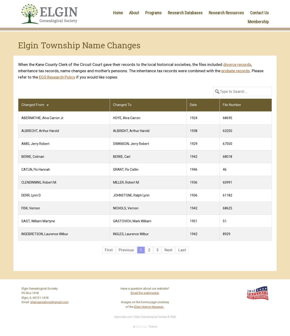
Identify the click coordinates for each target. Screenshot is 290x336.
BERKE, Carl (121, 157)
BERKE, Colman (32, 157)
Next (168, 250)
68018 (227, 157)
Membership (258, 21)
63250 (227, 131)
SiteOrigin (142, 326)
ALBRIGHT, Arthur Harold (131, 131)
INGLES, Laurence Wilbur (131, 234)
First (109, 250)
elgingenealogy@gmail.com (49, 302)
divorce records (237, 64)
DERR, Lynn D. (31, 195)
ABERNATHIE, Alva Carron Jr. (42, 118)
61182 (227, 195)
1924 (193, 118)
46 (225, 169)
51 (225, 221)
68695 (227, 118)
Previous (126, 250)
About (134, 12)
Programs (153, 12)
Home (118, 12)
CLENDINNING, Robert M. (39, 182)
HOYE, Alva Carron (126, 118)
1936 (193, 182)
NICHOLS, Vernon (125, 208)
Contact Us (259, 12)
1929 (193, 144)
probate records (235, 70)
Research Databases (185, 12)
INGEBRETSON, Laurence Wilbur (44, 234)
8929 (226, 234)
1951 (193, 221)
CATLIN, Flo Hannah (35, 169)
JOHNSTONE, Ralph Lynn (131, 195)
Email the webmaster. (145, 293)
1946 (193, 169)
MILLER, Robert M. (126, 182)
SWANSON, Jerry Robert (131, 144)
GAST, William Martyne (38, 221)
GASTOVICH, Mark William (132, 221)
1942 (193, 157)
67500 (227, 144)
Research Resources (226, 12)
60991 (227, 182)
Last (182, 250)
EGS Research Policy (57, 77)
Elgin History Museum (149, 307)
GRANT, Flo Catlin (125, 169)
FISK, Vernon (30, 208)
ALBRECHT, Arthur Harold (40, 131)
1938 (193, 131)
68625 (227, 208)
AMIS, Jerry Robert (35, 144)
